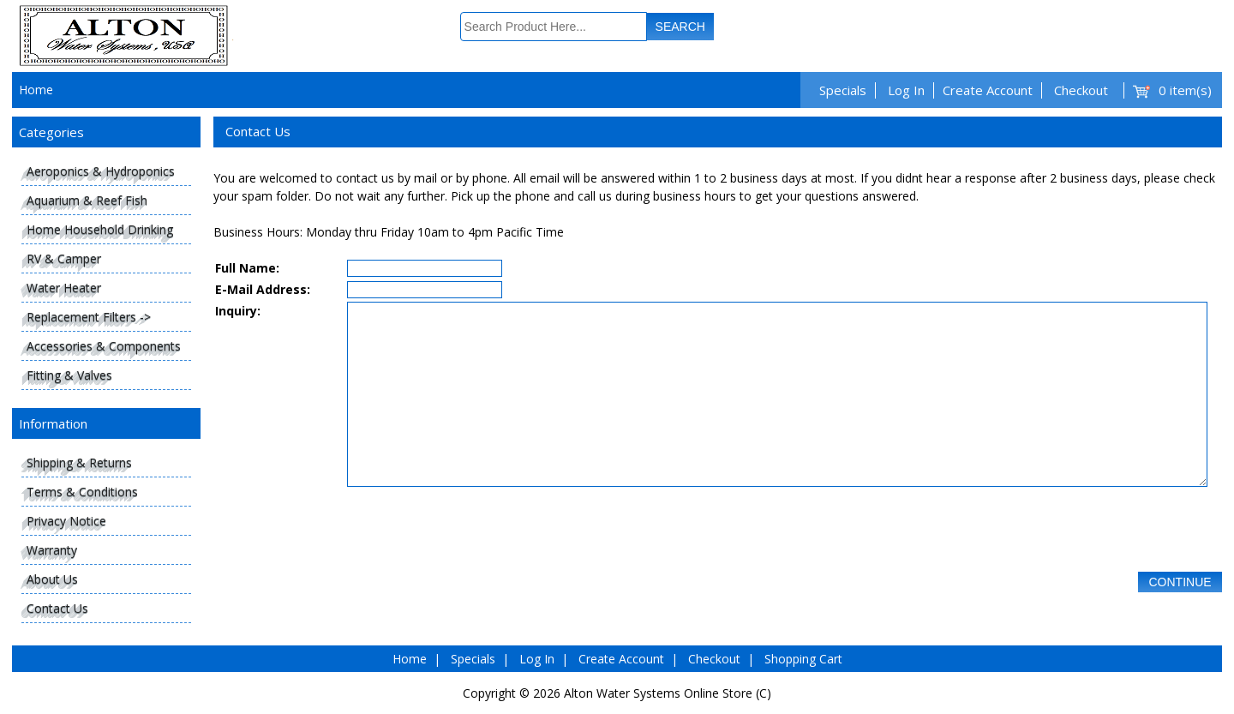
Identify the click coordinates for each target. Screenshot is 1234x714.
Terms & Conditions (82, 491)
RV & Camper (64, 258)
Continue (1179, 620)
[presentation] (477, 566)
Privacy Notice (66, 521)
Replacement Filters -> (89, 317)
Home (36, 89)
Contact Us (57, 608)
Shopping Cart (803, 659)
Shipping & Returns (79, 462)
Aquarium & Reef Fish (87, 200)
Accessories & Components (104, 346)
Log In (906, 90)
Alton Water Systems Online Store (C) (667, 693)
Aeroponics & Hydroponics (101, 171)
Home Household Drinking (100, 229)
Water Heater (64, 287)
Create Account (988, 90)
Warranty (52, 550)
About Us (52, 579)
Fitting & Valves (69, 375)
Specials (842, 90)
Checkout (1081, 90)
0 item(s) (1185, 90)
